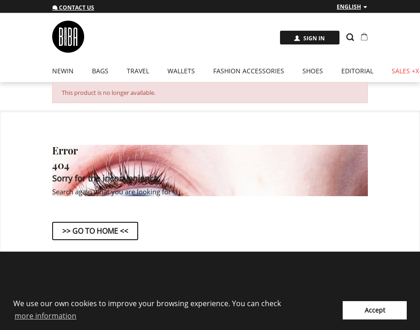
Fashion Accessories (248, 70)
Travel (138, 70)
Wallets (181, 70)
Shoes (312, 70)
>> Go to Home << (95, 231)
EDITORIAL (357, 70)
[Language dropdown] (352, 7)
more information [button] (45, 316)
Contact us (73, 7)
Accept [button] (375, 310)
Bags (100, 70)
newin (63, 70)
